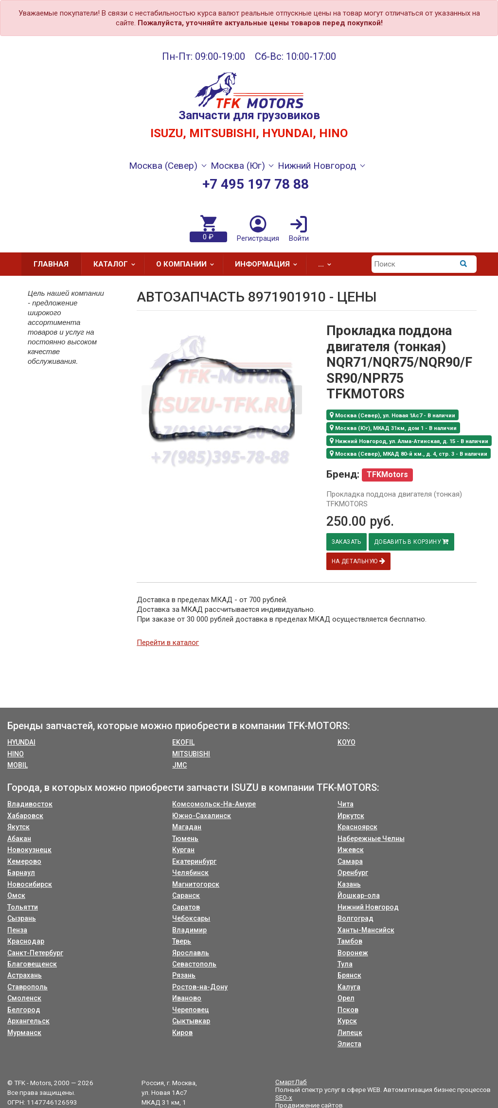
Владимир (189, 930)
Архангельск (28, 1021)
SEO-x (283, 1097)
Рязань (184, 975)
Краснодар (25, 941)
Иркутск (351, 816)
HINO (15, 754)
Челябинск (190, 872)
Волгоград (356, 918)
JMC (179, 765)
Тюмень (185, 838)
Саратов (186, 907)
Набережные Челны (371, 838)
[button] (296, 399)
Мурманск (24, 1033)
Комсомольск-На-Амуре (214, 804)
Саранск (186, 895)
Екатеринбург (194, 861)
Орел (346, 998)
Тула (345, 964)
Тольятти (22, 907)
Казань (349, 884)
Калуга (349, 987)
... (328, 264)
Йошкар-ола (359, 895)
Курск (347, 1021)
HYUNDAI (21, 742)
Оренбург (353, 872)
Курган (183, 850)
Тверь (181, 941)
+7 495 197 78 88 (255, 184)
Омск (16, 895)
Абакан (19, 838)
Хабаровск (25, 816)
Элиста (349, 1044)
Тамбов (350, 941)
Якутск (18, 827)
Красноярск (357, 827)
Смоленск (24, 998)
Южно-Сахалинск (201, 816)
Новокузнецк (29, 850)
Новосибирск (29, 884)
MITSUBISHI (191, 754)
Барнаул (21, 872)
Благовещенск (32, 964)
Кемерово (24, 861)
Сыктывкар (191, 1021)
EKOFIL (183, 742)
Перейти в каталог (168, 642)
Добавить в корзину (413, 541)
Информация (269, 264)
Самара (350, 861)
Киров (182, 1033)
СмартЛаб (291, 1082)
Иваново (186, 998)
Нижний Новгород (368, 907)
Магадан (186, 827)
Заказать (347, 541)
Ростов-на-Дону (200, 987)
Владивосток (30, 804)
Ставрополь (27, 987)
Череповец (190, 1010)
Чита (346, 804)
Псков (348, 1010)
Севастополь (194, 964)
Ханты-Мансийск (366, 930)
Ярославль (190, 953)
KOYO (347, 742)
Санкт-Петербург (35, 953)
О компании (188, 264)
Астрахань (24, 975)
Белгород (23, 1010)
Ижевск (351, 850)
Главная (51, 264)
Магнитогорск (195, 884)
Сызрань (21, 918)
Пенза (17, 930)
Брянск (349, 975)
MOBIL (17, 765)
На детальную (359, 561)
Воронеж (353, 953)
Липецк (350, 1033)
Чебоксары (191, 918)
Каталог (117, 264)
